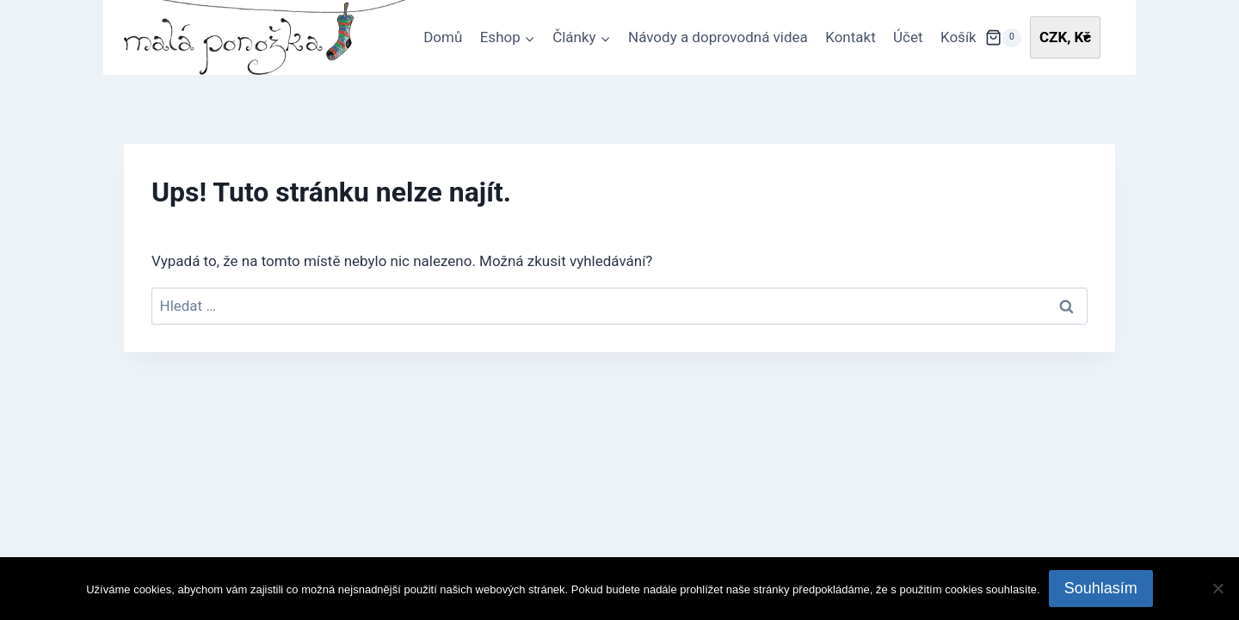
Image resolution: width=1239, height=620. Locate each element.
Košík (958, 37)
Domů (442, 37)
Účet (908, 37)
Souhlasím (1100, 588)
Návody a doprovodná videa (718, 37)
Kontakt (850, 37)
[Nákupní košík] (1003, 37)
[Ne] (1217, 588)
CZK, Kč (1065, 37)
